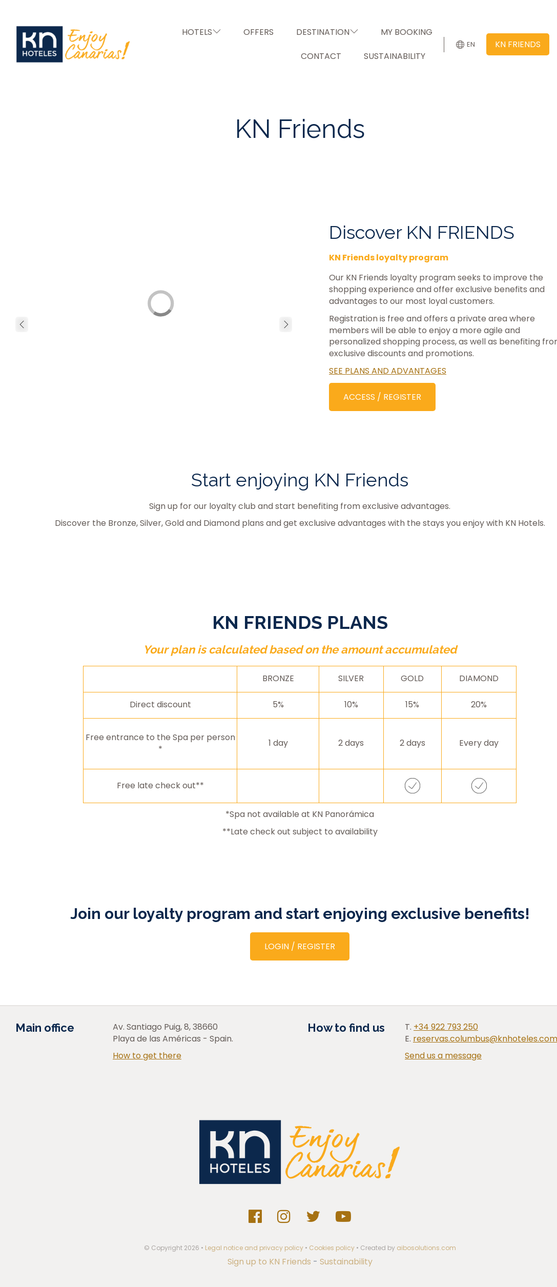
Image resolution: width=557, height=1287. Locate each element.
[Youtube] (343, 1217)
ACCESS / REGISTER (382, 397)
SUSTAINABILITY (394, 56)
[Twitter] (313, 1217)
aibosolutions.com (426, 1247)
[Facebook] (255, 1217)
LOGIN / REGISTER (299, 946)
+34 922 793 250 (446, 1027)
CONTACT (321, 56)
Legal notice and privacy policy (254, 1247)
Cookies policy (332, 1247)
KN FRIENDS (518, 44)
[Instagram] (284, 1217)
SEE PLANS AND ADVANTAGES (387, 371)
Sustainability (346, 1262)
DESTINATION (327, 32)
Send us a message (443, 1055)
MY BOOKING (406, 32)
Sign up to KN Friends (270, 1262)
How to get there (147, 1055)
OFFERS (258, 32)
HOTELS (201, 32)
